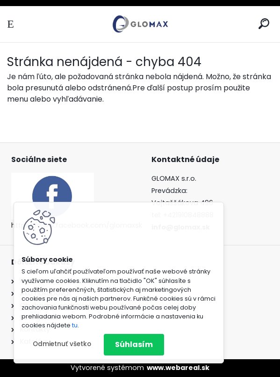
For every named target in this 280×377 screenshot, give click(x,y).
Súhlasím (134, 344)
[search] (264, 24)
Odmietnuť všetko (62, 344)
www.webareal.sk (178, 367)
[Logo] (140, 24)
